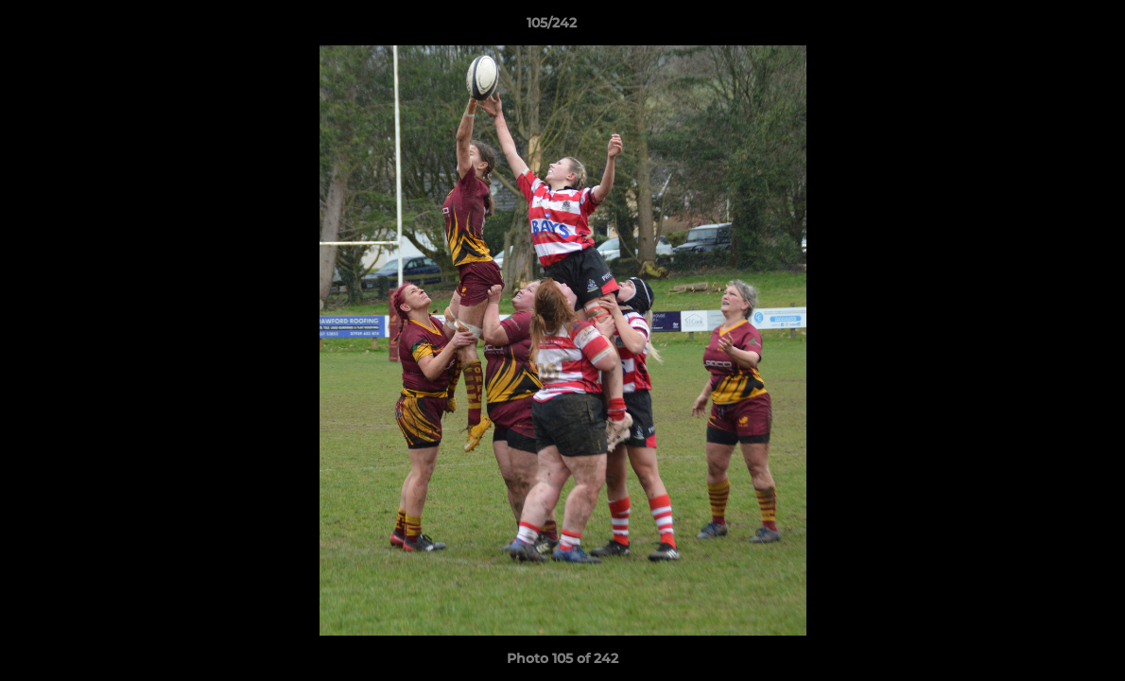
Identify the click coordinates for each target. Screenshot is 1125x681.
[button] (1045, 27)
